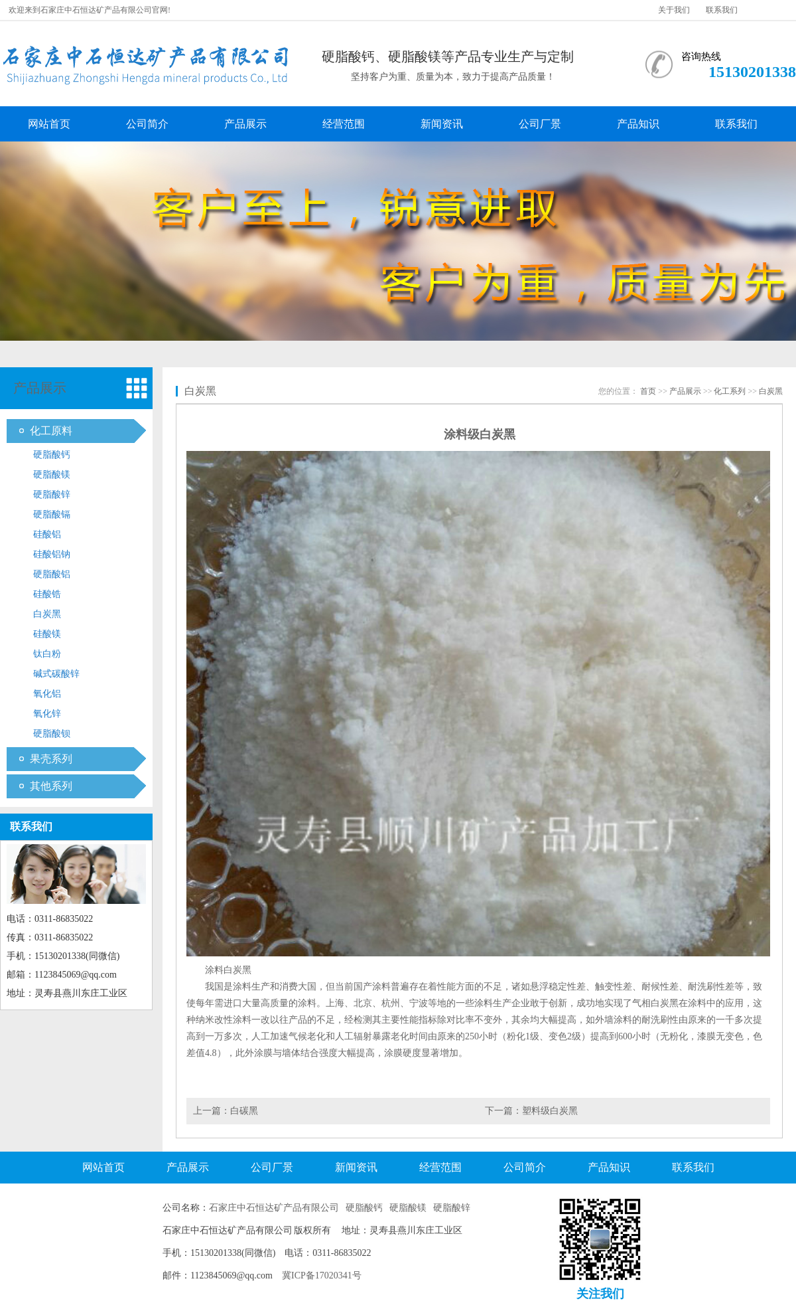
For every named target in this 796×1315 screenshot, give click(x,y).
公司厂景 (540, 124)
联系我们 (722, 10)
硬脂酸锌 (51, 494)
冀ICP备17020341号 (322, 1275)
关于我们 (674, 10)
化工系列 (730, 391)
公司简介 (147, 124)
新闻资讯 (442, 124)
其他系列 (51, 786)
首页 (648, 391)
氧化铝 (47, 694)
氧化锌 (47, 714)
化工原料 (51, 430)
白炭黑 (47, 614)
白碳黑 (244, 1111)
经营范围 (343, 124)
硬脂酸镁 (51, 475)
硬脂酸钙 (51, 455)
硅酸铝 (47, 534)
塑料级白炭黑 (550, 1111)
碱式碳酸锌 (56, 674)
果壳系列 (51, 758)
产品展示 (245, 124)
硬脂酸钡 (51, 734)
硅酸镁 (47, 634)
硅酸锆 (47, 594)
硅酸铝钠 (51, 554)
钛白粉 (47, 654)
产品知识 (638, 124)
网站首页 (49, 124)
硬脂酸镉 (51, 514)
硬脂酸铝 (51, 574)
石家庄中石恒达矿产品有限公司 (274, 1208)
